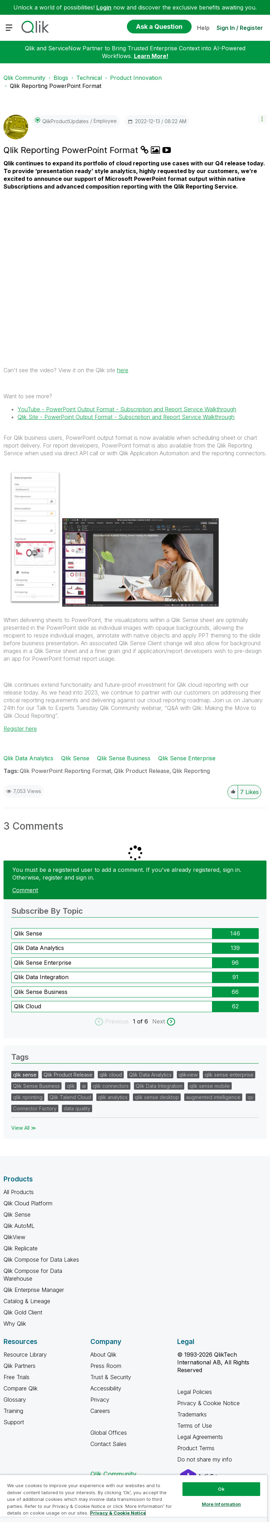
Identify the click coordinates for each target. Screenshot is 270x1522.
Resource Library (25, 1354)
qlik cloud (110, 1075)
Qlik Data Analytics (28, 758)
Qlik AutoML (19, 1225)
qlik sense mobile (209, 1086)
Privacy (99, 1399)
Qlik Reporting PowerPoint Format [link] (55, 85)
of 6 (143, 1021)
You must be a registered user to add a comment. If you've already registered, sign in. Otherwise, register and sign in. (126, 873)
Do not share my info (205, 1459)
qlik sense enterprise (229, 1075)
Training (13, 1410)
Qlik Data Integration (41, 977)
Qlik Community (24, 77)
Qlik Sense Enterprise (187, 758)
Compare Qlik (21, 1388)
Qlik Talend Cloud (70, 1097)
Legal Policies (194, 1391)
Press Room (105, 1365)
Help (203, 27)
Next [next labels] (158, 1021)
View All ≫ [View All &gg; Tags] (23, 1128)
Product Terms (195, 1448)
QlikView (14, 1237)
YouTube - (127, 409)
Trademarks (192, 1414)
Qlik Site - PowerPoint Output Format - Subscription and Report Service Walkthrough (126, 416)
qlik (71, 1086)
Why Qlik (15, 1323)
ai (84, 1086)
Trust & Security (110, 1377)
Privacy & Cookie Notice (208, 1403)
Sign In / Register (240, 27)
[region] (133, 1498)
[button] (262, 119)
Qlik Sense (75, 758)
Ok (221, 1489)
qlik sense (25, 1075)
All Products (19, 1192)
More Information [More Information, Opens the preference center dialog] (221, 1504)
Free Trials (17, 1377)
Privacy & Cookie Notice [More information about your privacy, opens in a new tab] (118, 1513)
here (122, 370)
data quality (77, 1108)
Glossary (15, 1399)
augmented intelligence (213, 1097)
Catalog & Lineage (27, 1301)
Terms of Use (194, 1425)
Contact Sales (108, 1443)
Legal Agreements (200, 1436)
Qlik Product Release (141, 770)
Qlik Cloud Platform (28, 1203)
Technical (89, 77)
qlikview (188, 1075)
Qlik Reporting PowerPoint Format (72, 150)
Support (14, 1422)
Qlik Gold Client (23, 1312)
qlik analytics (113, 1097)
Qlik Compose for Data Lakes (41, 1259)
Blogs (60, 77)
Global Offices (108, 1432)
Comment (25, 890)
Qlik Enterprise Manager (34, 1289)
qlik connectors (111, 1086)
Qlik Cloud (27, 1006)
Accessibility (105, 1388)
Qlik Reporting (191, 770)
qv (250, 1097)
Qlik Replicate (21, 1248)
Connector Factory (35, 1108)
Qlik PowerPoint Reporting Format (65, 770)
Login (103, 7)
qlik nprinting (28, 1097)
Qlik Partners (20, 1365)
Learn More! (151, 55)
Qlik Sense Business (123, 758)
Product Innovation (136, 77)
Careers (100, 1410)
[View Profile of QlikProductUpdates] (65, 121)
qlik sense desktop (157, 1097)
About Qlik (103, 1354)
